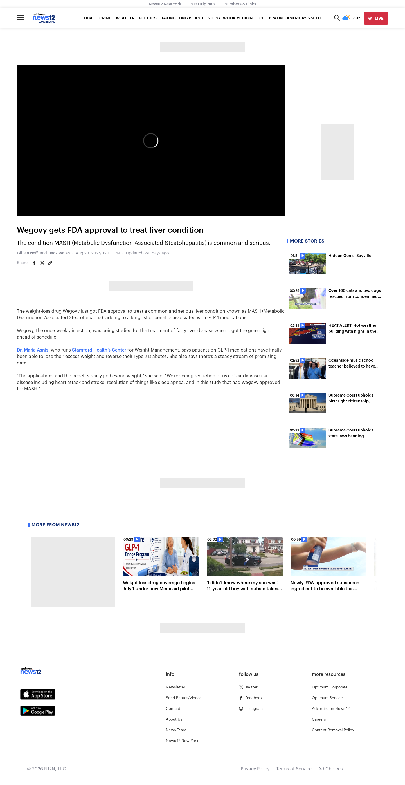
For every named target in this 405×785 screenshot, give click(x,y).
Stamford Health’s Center (99, 350)
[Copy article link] (50, 263)
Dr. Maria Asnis (32, 350)
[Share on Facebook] (34, 263)
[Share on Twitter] (42, 263)
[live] (376, 18)
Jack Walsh (59, 253)
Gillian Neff (27, 253)
